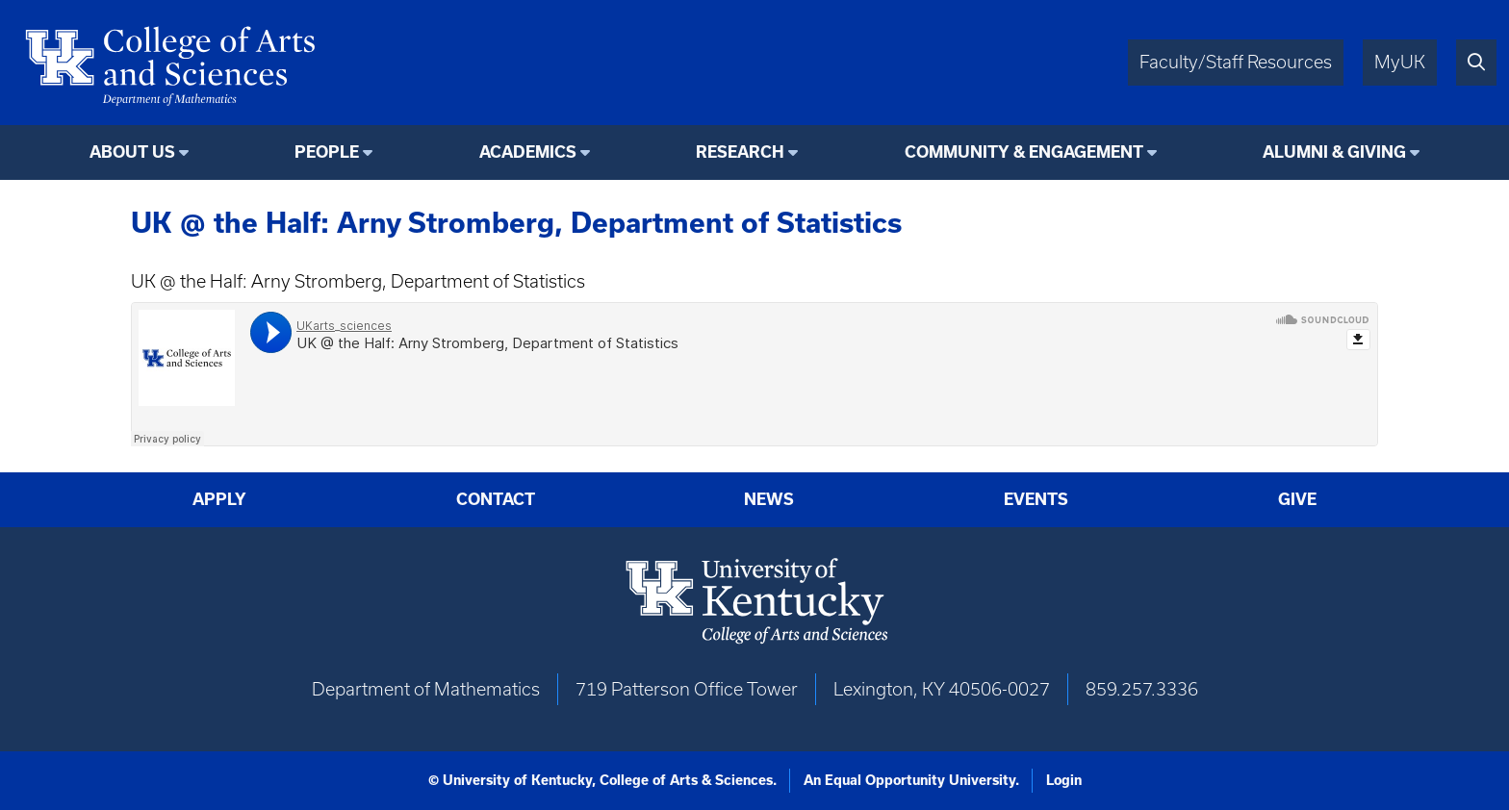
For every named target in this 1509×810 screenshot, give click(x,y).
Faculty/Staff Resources (1235, 62)
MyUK (1399, 62)
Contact (495, 499)
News (769, 499)
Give (1297, 499)
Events (1036, 499)
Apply (219, 499)
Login (1064, 780)
